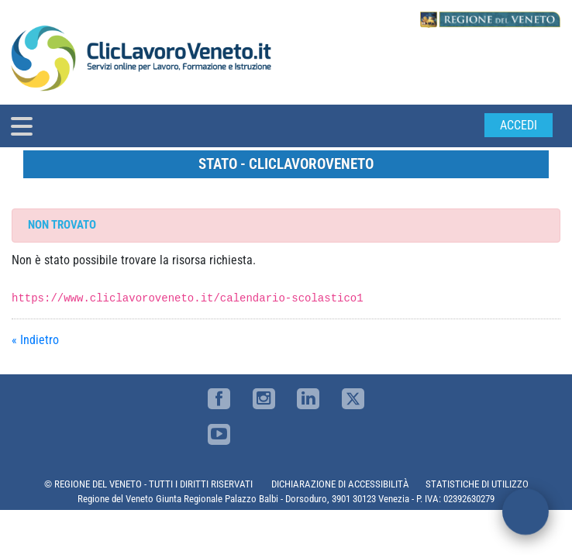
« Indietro (35, 339)
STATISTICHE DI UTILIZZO (477, 484)
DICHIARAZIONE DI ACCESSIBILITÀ (340, 484)
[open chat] (525, 511)
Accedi (518, 125)
